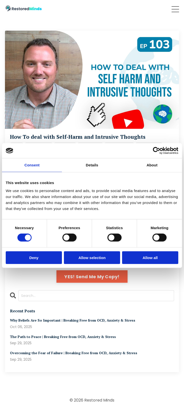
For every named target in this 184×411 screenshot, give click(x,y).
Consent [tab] (32, 165)
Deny (34, 257)
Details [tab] (92, 165)
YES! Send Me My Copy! (91, 277)
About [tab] (151, 165)
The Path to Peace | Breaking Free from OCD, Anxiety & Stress (63, 337)
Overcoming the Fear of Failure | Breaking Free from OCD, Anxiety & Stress (73, 353)
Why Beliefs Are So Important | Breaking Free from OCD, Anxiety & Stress (72, 320)
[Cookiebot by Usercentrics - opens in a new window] (156, 150)
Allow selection (91, 257)
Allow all (150, 257)
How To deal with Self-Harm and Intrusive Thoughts (77, 137)
